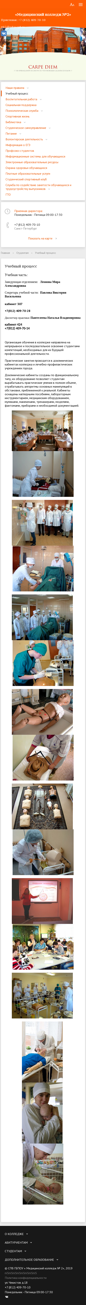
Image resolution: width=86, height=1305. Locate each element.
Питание (11, 133)
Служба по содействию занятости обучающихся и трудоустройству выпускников (38, 187)
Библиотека (13, 122)
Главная (5, 253)
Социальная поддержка (21, 105)
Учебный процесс (17, 93)
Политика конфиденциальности (26, 1278)
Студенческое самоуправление (26, 128)
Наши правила (15, 88)
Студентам (22, 253)
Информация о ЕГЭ (18, 145)
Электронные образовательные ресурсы (32, 162)
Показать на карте (43, 238)
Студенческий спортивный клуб (26, 179)
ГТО (8, 194)
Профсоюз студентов (20, 151)
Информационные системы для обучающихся (35, 156)
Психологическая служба (22, 110)
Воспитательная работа (21, 99)
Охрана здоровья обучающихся (26, 168)
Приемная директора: (28, 211)
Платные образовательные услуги (28, 173)
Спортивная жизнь (18, 116)
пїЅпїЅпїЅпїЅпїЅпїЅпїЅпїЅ (21, 1273)
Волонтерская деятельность (24, 139)
